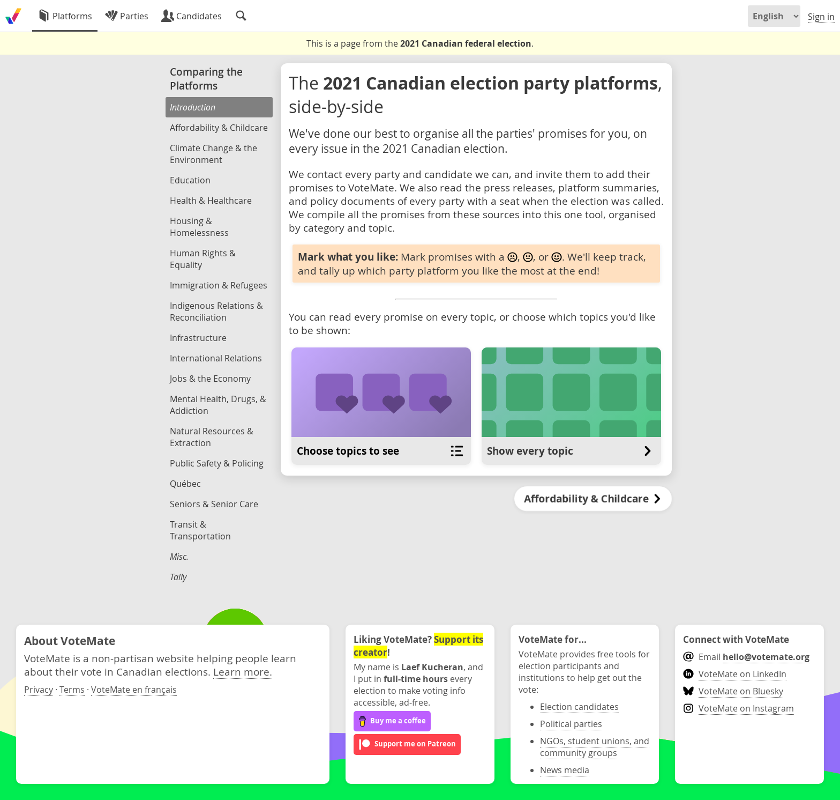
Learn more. (242, 671)
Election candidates (579, 707)
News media (564, 770)
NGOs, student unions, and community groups (594, 747)
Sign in (821, 17)
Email (746, 657)
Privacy (38, 689)
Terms (72, 689)
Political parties (571, 724)
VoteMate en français (134, 689)
